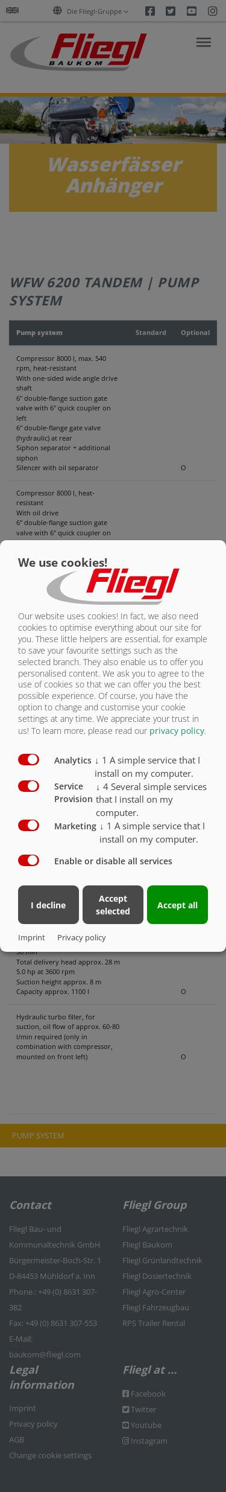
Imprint (31, 937)
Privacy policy (81, 937)
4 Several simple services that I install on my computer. (151, 799)
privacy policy (176, 730)
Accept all (177, 905)
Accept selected (113, 905)
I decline (48, 905)
